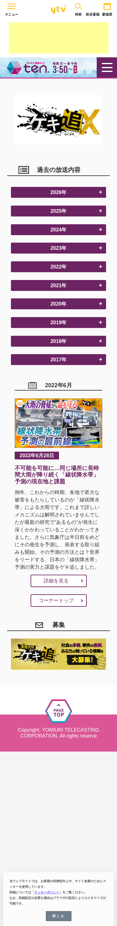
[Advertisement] (59, 38)
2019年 (59, 322)
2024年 (59, 229)
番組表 (107, 8)
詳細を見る (56, 580)
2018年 (59, 341)
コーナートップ (56, 600)
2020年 (59, 303)
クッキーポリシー (46, 894)
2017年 (59, 359)
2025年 (59, 211)
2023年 (59, 248)
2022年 (59, 266)
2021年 (59, 285)
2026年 (59, 192)
